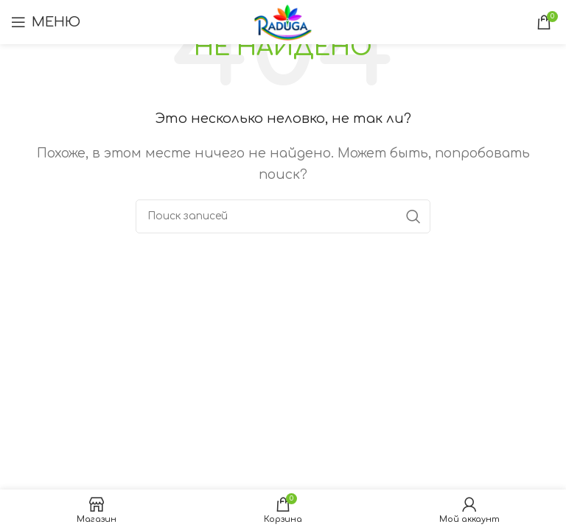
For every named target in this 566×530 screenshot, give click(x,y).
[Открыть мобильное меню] (46, 22)
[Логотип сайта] (283, 21)
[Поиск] (283, 216)
